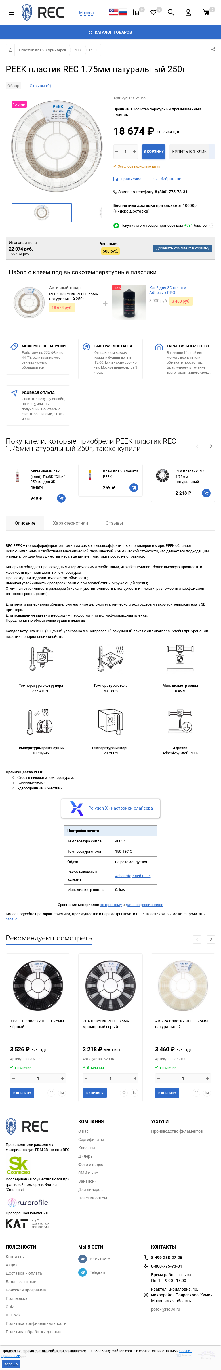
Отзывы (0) (40, 85)
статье (11, 918)
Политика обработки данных (33, 1332)
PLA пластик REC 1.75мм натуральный (190, 476)
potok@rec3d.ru (165, 1309)
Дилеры (86, 1156)
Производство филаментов (177, 1131)
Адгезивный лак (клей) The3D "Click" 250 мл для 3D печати (48, 479)
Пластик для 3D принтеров (42, 50)
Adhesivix (123, 875)
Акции (12, 1265)
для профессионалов (144, 904)
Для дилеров (90, 1190)
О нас (83, 1131)
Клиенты (86, 1148)
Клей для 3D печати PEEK (120, 473)
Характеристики (70, 523)
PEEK (77, 50)
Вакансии (87, 1181)
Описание (25, 523)
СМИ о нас (88, 1173)
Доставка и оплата (24, 1273)
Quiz (10, 1307)
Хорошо (11, 1364)
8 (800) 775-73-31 (171, 192)
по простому (111, 904)
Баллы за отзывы (22, 1282)
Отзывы (114, 523)
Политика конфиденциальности (36, 1323)
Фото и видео (90, 1165)
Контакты (15, 1257)
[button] (211, 446)
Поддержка (17, 1298)
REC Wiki (13, 1315)
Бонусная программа (26, 1290)
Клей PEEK (141, 875)
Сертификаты (91, 1140)
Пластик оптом (92, 1198)
